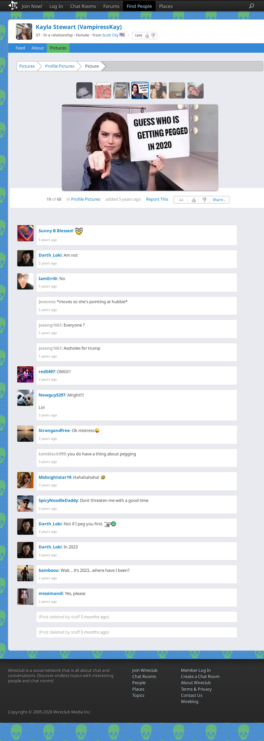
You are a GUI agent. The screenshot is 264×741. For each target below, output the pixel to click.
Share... (219, 199)
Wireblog (189, 701)
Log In (56, 6)
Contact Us (191, 695)
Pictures (58, 48)
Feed (20, 48)
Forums (111, 6)
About (37, 48)
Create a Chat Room (200, 676)
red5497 (47, 371)
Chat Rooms (83, 6)
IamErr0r (48, 278)
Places (166, 6)
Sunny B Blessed (56, 231)
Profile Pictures (59, 66)
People (138, 682)
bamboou (49, 570)
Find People (139, 6)
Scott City (110, 34)
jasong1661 (50, 325)
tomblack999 (52, 454)
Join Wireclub (144, 670)
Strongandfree (54, 430)
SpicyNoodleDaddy (58, 500)
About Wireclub (196, 682)
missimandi (51, 593)
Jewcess (47, 301)
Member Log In (196, 670)
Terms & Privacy (196, 689)
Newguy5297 (52, 395)
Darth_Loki (50, 255)
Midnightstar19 (55, 477)
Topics (138, 695)
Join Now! (32, 6)
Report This (157, 199)
